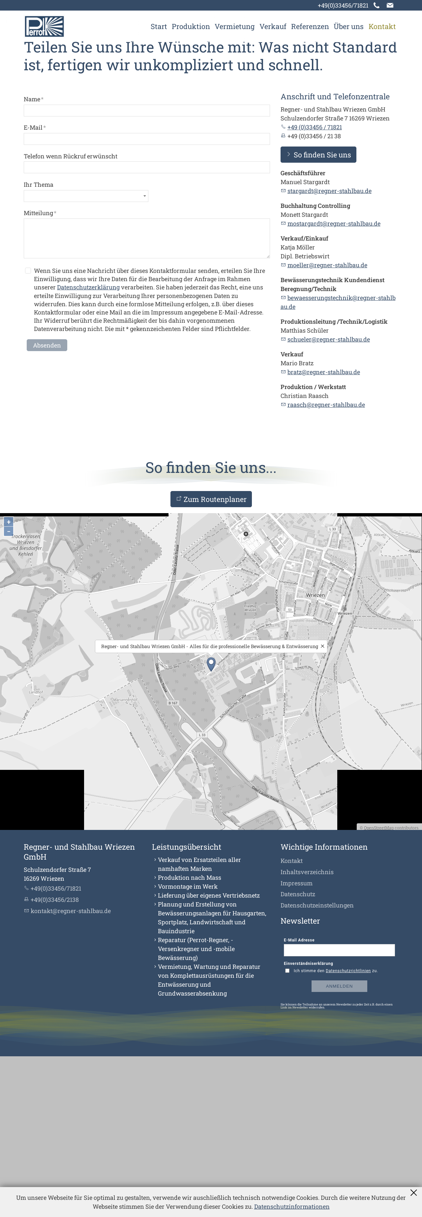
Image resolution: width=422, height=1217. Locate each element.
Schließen (414, 1192)
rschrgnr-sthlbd (326, 566)
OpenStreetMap (379, 988)
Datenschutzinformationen (292, 1206)
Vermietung (235, 26)
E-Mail (35, 288)
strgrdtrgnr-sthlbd (329, 352)
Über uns (349, 26)
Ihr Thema (38, 345)
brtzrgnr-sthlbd (323, 533)
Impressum (297, 1044)
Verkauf (272, 26)
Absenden (47, 506)
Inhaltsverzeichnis (307, 1032)
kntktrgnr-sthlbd (71, 1071)
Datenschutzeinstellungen (317, 1066)
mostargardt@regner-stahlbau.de (333, 384)
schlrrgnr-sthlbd (328, 500)
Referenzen (310, 26)
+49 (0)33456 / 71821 (314, 288)
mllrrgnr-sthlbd (327, 426)
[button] (390, 5)
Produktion (191, 26)
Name (34, 260)
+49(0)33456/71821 (343, 5)
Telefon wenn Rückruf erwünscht (70, 317)
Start (159, 26)
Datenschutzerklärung (88, 448)
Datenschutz (298, 1055)
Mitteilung (40, 374)
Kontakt (382, 26)
